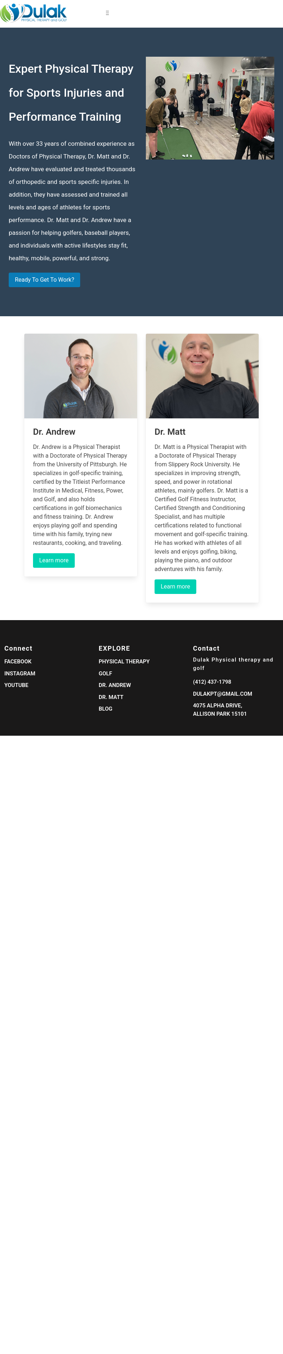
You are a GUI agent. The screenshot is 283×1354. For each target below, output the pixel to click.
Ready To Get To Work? (44, 279)
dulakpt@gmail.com (222, 694)
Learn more (54, 560)
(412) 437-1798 (212, 682)
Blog (105, 709)
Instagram (19, 673)
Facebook (18, 661)
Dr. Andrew (115, 685)
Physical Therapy (124, 661)
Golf (105, 673)
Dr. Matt (111, 697)
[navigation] (54, 13)
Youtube (16, 685)
